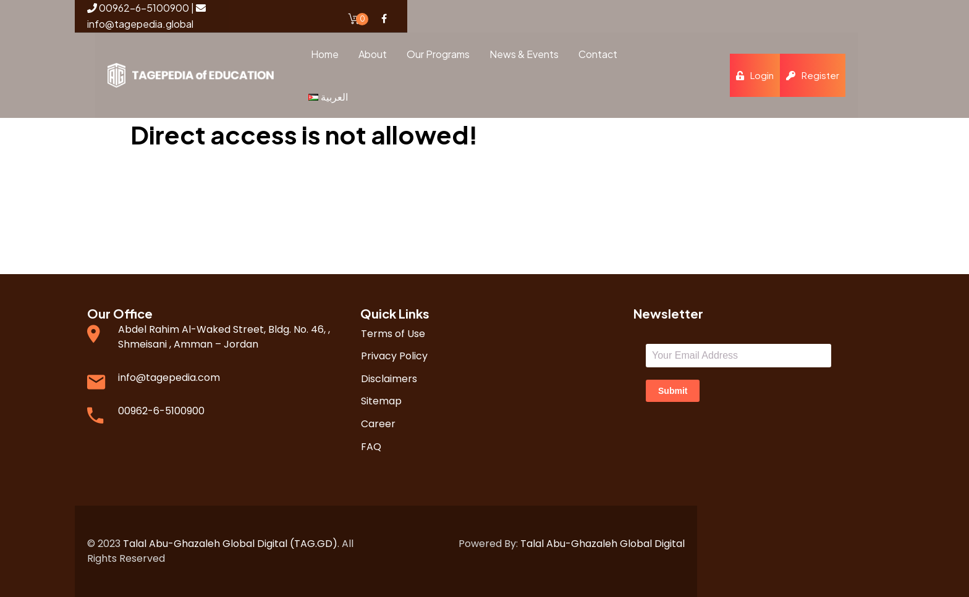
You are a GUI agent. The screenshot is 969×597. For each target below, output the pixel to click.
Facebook (384, 18)
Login (756, 75)
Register (813, 75)
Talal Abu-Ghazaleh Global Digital (602, 543)
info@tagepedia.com (169, 377)
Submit (672, 391)
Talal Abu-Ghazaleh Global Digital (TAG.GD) (230, 543)
